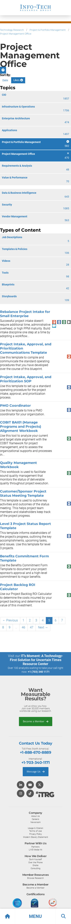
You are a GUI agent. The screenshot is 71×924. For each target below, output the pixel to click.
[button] (35, 916)
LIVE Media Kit (35, 849)
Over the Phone (35, 862)
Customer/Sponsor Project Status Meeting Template (23, 493)
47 (31, 627)
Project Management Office (15, 33)
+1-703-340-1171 (35, 762)
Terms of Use (35, 831)
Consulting (35, 868)
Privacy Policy (35, 834)
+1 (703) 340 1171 (39, 671)
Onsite (35, 865)
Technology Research (12, 29)
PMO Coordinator (15, 405)
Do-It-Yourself (35, 859)
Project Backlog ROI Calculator (17, 587)
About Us (35, 816)
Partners (35, 846)
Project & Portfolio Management (48, 29)
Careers (35, 819)
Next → (43, 627)
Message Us (35, 771)
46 (23, 627)
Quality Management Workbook (18, 465)
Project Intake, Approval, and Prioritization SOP (25, 379)
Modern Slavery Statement (35, 837)
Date (5, 80)
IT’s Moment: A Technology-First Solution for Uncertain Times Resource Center (36, 660)
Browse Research (35, 878)
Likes (18, 80)
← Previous (10, 620)
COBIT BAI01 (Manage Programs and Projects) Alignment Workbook (20, 426)
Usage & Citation (35, 828)
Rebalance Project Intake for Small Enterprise (25, 314)
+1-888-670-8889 (35, 752)
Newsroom (35, 822)
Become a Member (35, 721)
